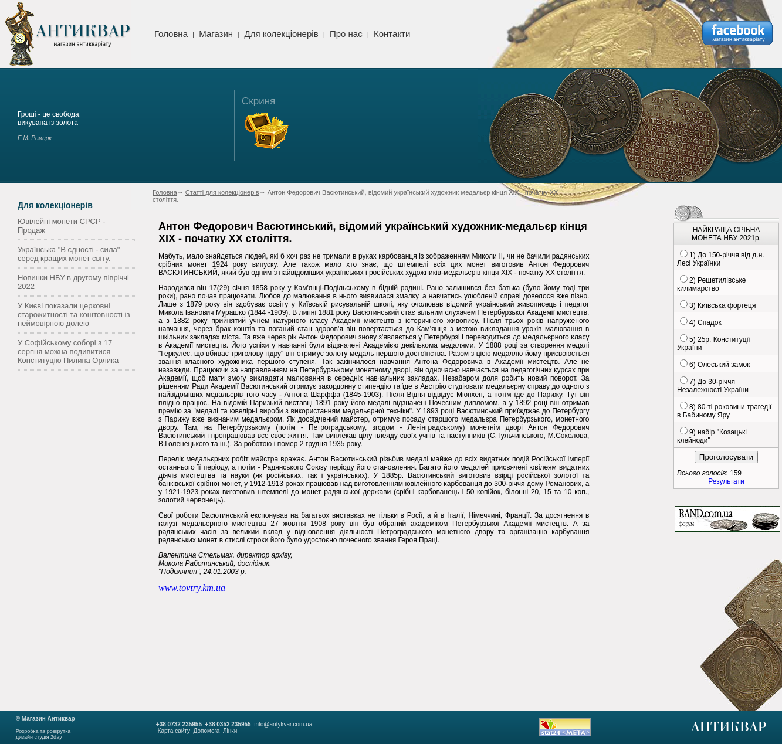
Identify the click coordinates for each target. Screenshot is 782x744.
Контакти (392, 34)
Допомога (207, 731)
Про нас (346, 34)
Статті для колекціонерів (222, 192)
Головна (171, 34)
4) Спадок (705, 322)
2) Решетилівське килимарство (711, 284)
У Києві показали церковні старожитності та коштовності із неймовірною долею (74, 314)
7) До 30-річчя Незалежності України (713, 386)
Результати (726, 481)
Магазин (216, 34)
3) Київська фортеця (722, 305)
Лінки (230, 731)
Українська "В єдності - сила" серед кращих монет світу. (69, 254)
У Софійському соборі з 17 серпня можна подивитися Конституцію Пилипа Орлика (68, 351)
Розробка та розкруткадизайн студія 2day (43, 734)
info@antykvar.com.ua (283, 724)
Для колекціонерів (281, 34)
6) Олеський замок (719, 365)
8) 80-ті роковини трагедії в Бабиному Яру (724, 411)
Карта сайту (174, 731)
